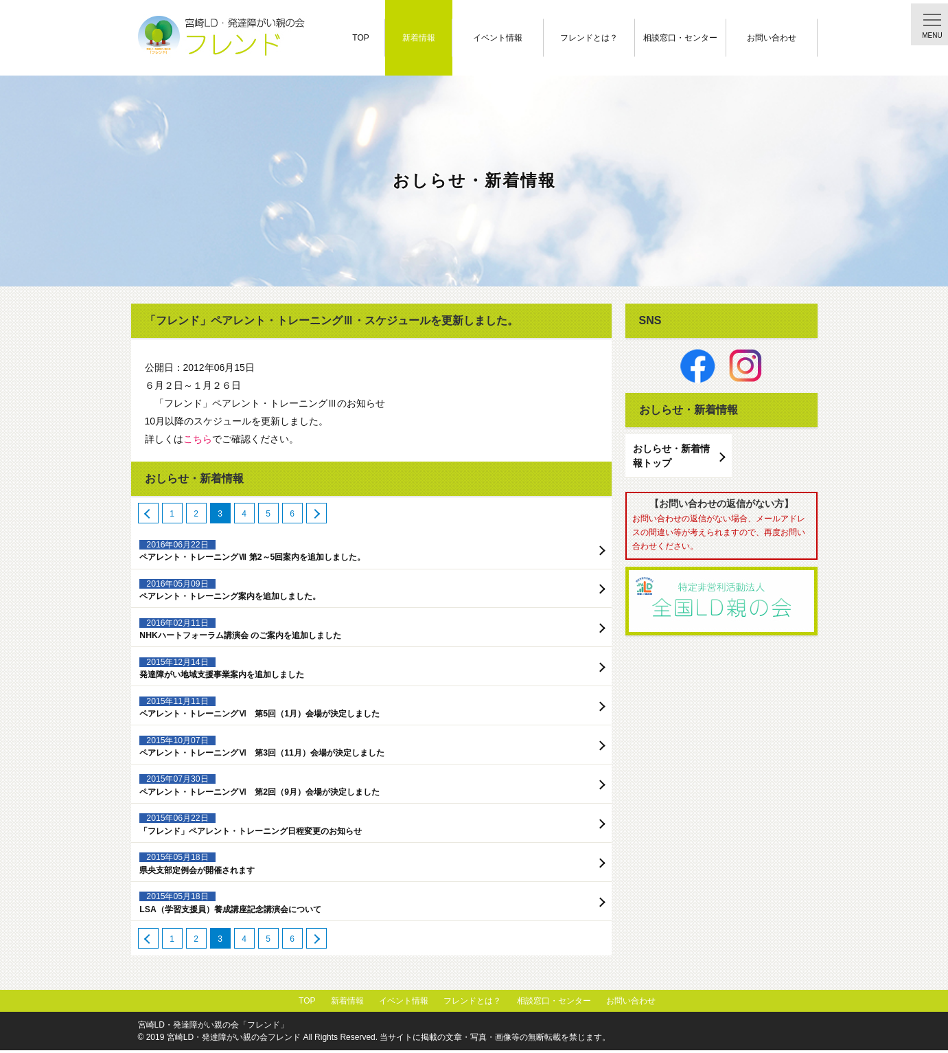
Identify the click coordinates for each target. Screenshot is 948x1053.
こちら (197, 438)
